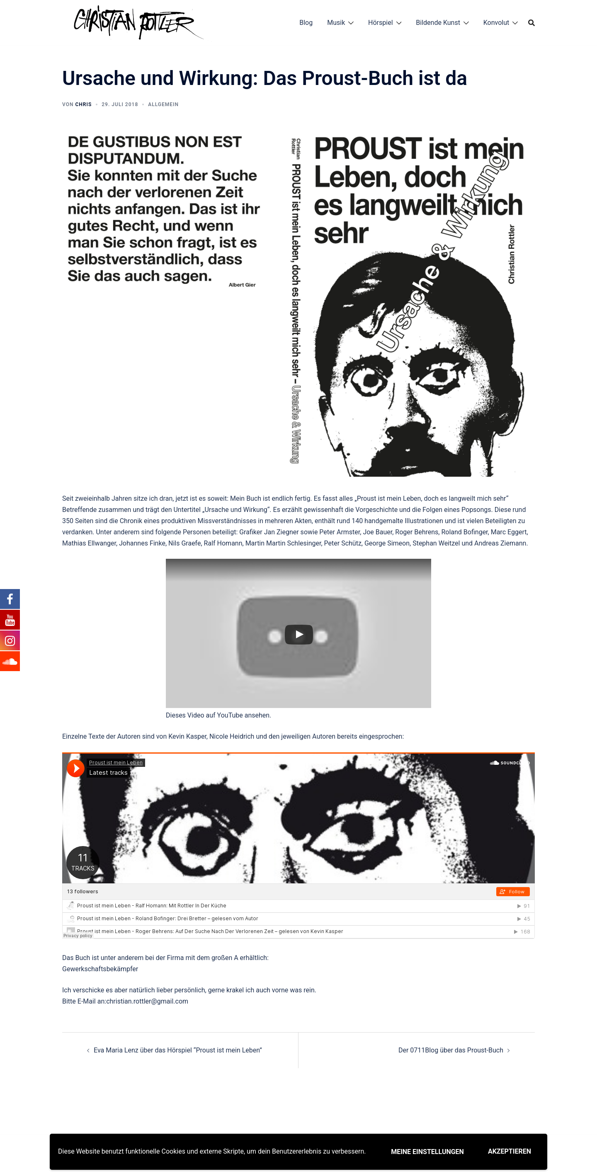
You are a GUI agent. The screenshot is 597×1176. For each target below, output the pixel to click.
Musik (336, 23)
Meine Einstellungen (427, 1152)
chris (83, 104)
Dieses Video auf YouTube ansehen (217, 715)
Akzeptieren (509, 1151)
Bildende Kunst (438, 23)
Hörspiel (380, 23)
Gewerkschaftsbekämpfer (100, 969)
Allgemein (163, 104)
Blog (306, 23)
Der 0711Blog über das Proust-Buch (450, 1050)
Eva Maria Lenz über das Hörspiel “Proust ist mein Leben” (178, 1050)
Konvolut (496, 23)
